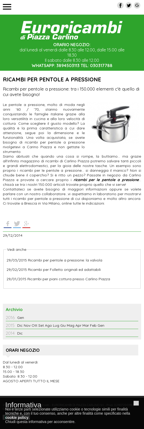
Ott (34, 325)
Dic (20, 325)
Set (41, 325)
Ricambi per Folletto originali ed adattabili (64, 269)
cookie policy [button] (16, 417)
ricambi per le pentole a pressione (106, 179)
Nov (27, 325)
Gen (20, 317)
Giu (63, 325)
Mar (85, 325)
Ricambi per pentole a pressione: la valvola (65, 260)
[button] (136, 403)
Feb (93, 325)
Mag (70, 325)
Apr (78, 325)
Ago (48, 325)
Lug (56, 325)
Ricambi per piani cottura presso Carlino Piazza (68, 279)
